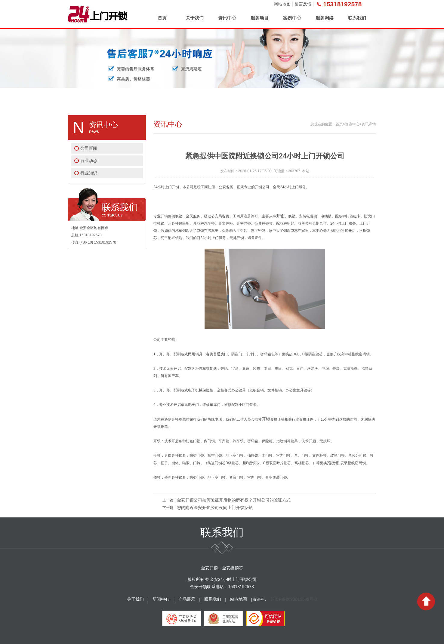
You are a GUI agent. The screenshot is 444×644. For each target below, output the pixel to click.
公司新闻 (88, 148)
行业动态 (88, 160)
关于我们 (195, 17)
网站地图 (282, 4)
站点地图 (238, 599)
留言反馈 (302, 4)
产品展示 (186, 599)
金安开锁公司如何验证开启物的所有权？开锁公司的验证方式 (234, 500)
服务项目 (260, 17)
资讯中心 (227, 17)
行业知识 (88, 172)
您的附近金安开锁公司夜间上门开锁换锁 (215, 507)
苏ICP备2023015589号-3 (293, 599)
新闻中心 (161, 599)
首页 (162, 17)
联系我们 (357, 17)
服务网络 (325, 17)
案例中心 (292, 17)
